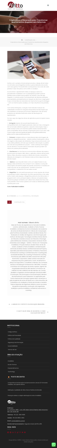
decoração (35, 196)
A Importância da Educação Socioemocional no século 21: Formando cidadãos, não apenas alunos (28, 383)
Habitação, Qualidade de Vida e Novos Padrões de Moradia (25, 390)
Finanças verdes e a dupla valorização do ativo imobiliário (24, 395)
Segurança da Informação (15, 342)
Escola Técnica (12, 364)
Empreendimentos (13, 368)
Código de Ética (12, 332)
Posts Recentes (18, 377)
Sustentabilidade (13, 346)
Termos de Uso (12, 349)
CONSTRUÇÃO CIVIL (19, 202)
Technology (11, 371)
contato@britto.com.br (18, 421)
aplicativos (26, 196)
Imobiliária (11, 361)
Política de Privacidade (14, 335)
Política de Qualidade (14, 339)
